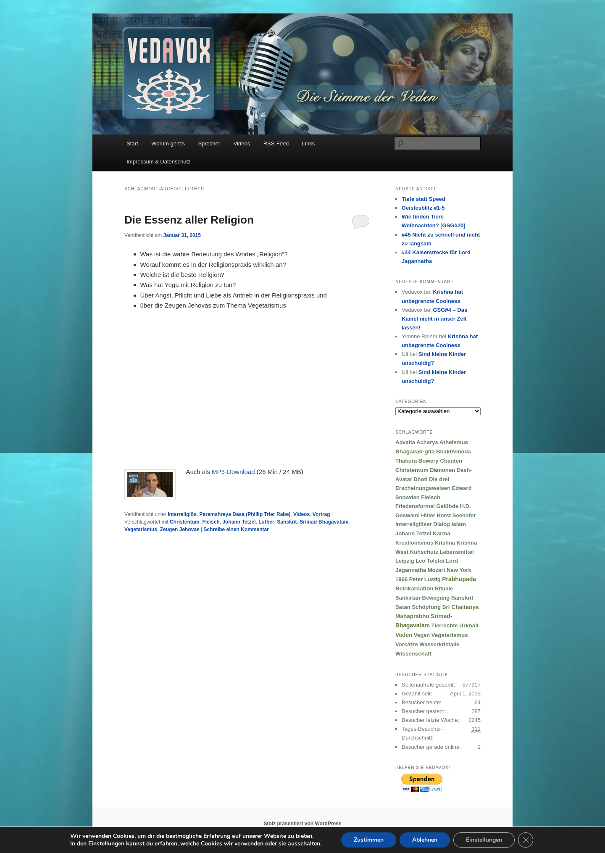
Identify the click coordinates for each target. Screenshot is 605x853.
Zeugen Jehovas (180, 529)
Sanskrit (287, 522)
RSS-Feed (276, 143)
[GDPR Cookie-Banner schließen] (525, 840)
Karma (441, 533)
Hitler (428, 515)
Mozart (436, 570)
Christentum (185, 522)
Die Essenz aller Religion (189, 219)
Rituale (444, 588)
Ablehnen (424, 840)
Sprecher (209, 143)
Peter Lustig (425, 579)
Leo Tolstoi (430, 561)
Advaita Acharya (416, 442)
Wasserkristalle (439, 644)
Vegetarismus (140, 529)
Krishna (445, 543)
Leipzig (404, 561)
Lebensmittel (456, 552)
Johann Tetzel (238, 522)
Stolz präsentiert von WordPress (302, 824)
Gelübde (447, 506)
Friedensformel (415, 506)
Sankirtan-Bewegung (422, 598)
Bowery (428, 461)
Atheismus (453, 442)
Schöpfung (426, 607)
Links (308, 143)
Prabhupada (459, 579)
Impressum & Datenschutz (158, 161)
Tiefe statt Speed (423, 199)
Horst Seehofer (456, 515)
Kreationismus (414, 543)
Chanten (451, 461)
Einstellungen (484, 840)
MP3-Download (233, 471)
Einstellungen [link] (106, 844)
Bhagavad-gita (415, 451)
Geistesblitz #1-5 (423, 208)
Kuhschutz (424, 552)
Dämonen (442, 470)
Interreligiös (182, 514)
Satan (402, 607)
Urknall (468, 625)
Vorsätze (406, 644)
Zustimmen (369, 840)
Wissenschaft (413, 653)
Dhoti (420, 479)
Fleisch (210, 522)
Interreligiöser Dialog (422, 524)
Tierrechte (444, 625)
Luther (266, 522)
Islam (458, 524)
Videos (242, 143)
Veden (404, 635)
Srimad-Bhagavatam (324, 522)
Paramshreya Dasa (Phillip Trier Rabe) (245, 514)
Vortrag (321, 514)
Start (132, 143)
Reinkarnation (414, 588)
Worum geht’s (168, 143)
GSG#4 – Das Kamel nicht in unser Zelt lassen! (434, 319)
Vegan (422, 635)
